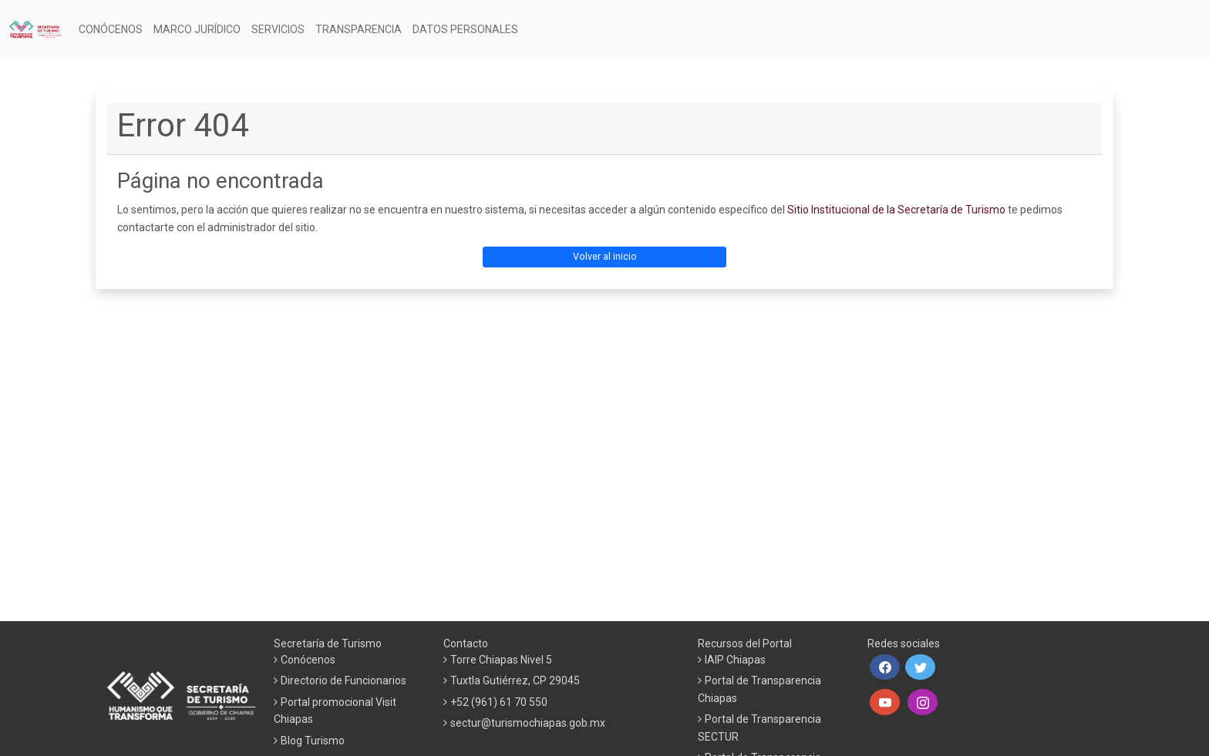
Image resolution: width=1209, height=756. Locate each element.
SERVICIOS (278, 29)
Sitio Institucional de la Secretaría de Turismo (896, 209)
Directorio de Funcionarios (343, 680)
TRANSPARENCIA (358, 29)
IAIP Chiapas (735, 660)
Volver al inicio (605, 256)
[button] (885, 667)
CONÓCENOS (111, 29)
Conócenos (308, 660)
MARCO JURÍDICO (197, 29)
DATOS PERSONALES (465, 29)
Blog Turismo (313, 740)
